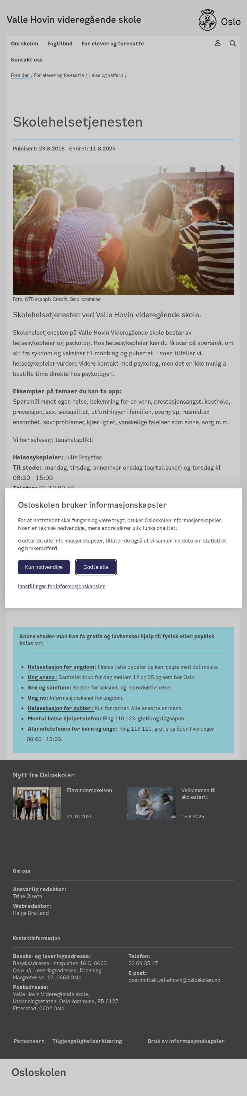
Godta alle (96, 567)
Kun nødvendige (44, 567)
